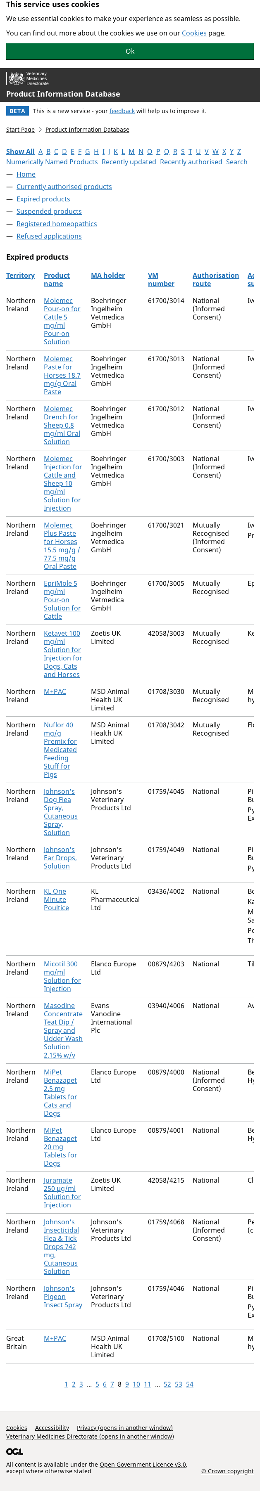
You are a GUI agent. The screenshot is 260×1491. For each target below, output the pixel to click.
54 (189, 1384)
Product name (57, 279)
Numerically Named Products (52, 161)
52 (167, 1384)
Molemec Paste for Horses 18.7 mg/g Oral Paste (62, 375)
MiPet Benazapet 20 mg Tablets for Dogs (60, 1147)
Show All (20, 151)
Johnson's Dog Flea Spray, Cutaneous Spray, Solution (61, 812)
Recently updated (129, 161)
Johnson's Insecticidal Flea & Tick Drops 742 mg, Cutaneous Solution (61, 1246)
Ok (130, 51)
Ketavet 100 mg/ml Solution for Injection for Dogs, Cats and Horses (63, 654)
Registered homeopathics (57, 224)
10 (136, 1384)
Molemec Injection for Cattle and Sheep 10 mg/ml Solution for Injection (63, 483)
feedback (122, 111)
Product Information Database (63, 94)
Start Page (20, 129)
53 (178, 1384)
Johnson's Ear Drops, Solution (60, 858)
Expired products (43, 199)
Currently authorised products (64, 186)
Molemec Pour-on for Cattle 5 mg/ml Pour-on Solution (62, 321)
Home (26, 174)
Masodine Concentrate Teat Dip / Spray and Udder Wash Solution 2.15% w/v (63, 1030)
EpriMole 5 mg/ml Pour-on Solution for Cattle (62, 600)
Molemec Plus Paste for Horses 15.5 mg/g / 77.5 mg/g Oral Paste (62, 546)
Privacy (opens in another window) (125, 1428)
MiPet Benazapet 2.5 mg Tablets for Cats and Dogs (60, 1092)
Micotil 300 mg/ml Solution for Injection (62, 976)
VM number (161, 279)
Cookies (194, 33)
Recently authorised (191, 161)
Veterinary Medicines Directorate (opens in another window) (90, 1436)
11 (147, 1384)
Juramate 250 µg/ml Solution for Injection (62, 1192)
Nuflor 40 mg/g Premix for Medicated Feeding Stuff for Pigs (60, 749)
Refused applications (49, 236)
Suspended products (49, 211)
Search (237, 161)
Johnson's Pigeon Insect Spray (63, 1296)
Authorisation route (216, 279)
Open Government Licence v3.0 (143, 1464)
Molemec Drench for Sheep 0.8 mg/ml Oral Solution (62, 425)
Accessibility (52, 1428)
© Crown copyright (227, 1470)
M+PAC (55, 691)
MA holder (108, 275)
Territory (20, 275)
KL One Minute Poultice (56, 899)
